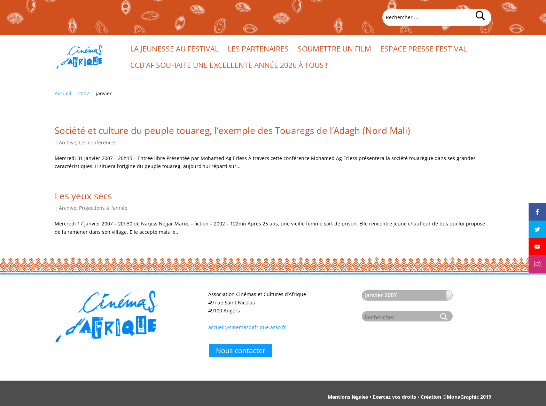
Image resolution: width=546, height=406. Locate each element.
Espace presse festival (423, 50)
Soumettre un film (334, 50)
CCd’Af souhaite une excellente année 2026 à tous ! (229, 66)
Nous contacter (240, 350)
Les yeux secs (83, 196)
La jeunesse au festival (174, 50)
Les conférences (98, 142)
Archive (67, 142)
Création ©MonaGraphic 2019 (456, 396)
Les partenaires (258, 50)
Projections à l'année (103, 208)
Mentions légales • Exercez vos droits (372, 396)
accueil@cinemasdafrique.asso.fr (247, 327)
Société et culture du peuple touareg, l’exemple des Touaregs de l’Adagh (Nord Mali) (232, 130)
